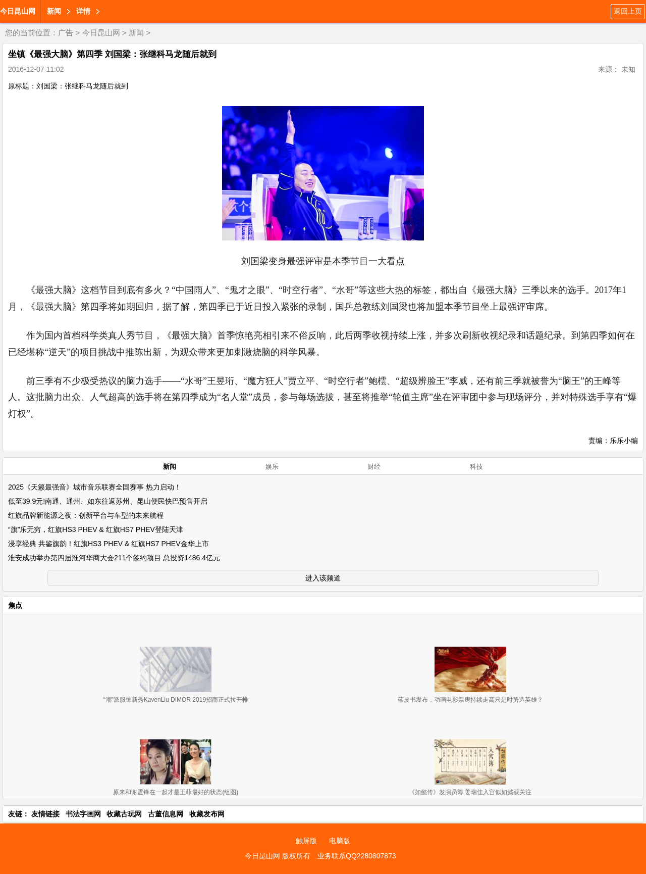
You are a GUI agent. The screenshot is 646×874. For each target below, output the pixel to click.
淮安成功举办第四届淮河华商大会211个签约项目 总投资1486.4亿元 (114, 558)
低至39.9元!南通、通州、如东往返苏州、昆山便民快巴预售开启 (107, 501)
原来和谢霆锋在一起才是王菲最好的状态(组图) (175, 792)
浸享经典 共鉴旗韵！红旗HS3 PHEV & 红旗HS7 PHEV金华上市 (108, 544)
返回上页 (628, 11)
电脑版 (339, 841)
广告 (65, 32)
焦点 (15, 605)
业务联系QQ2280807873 (356, 856)
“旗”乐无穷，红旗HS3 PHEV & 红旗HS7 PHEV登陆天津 (95, 529)
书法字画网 (83, 814)
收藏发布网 (207, 814)
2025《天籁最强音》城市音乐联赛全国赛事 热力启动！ (94, 487)
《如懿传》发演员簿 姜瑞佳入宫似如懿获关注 (470, 792)
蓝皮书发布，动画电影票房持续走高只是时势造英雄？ (470, 699)
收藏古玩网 (124, 814)
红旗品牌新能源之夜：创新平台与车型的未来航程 (86, 515)
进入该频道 (323, 578)
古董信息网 (165, 814)
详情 (83, 11)
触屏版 (306, 841)
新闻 (54, 11)
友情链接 (45, 814)
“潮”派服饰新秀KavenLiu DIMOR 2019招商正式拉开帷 (175, 699)
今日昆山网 (17, 11)
